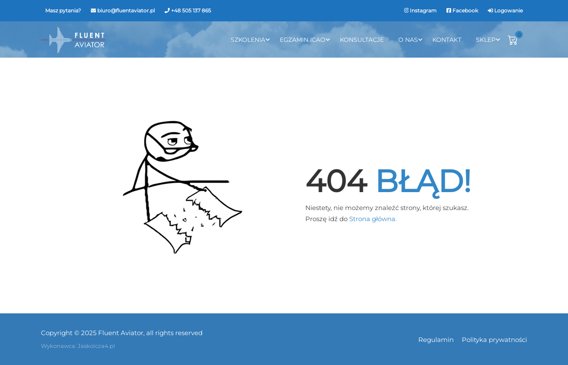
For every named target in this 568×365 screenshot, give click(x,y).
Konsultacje (362, 40)
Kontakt (446, 40)
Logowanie (508, 10)
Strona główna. (373, 219)
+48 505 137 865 (191, 10)
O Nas (408, 40)
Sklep (486, 40)
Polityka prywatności (494, 340)
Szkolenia (248, 40)
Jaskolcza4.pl (96, 345)
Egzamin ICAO (302, 40)
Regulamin (436, 340)
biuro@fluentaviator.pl (126, 10)
